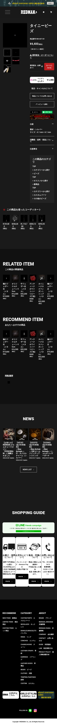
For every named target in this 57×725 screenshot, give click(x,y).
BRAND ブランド (45, 618)
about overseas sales (46, 694)
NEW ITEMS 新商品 (10, 618)
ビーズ (36, 174)
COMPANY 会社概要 (46, 634)
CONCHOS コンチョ (28, 641)
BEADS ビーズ (26, 670)
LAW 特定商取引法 (46, 648)
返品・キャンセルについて (42, 88)
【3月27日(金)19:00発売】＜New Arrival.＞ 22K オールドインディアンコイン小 (35, 449)
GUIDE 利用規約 (45, 644)
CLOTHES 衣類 (26, 673)
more (50, 3)
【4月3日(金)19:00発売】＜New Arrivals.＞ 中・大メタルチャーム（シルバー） (21, 450)
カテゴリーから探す (42, 170)
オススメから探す (41, 181)
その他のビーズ (40, 199)
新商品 (36, 184)
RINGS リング (26, 637)
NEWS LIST (27, 470)
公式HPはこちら (13, 694)
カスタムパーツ (40, 195)
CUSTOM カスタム (27, 683)
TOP (34, 166)
